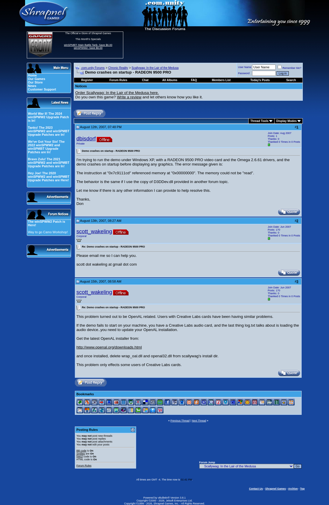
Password (244, 73)
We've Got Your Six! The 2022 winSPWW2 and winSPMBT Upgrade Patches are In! (46, 147)
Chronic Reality (118, 67)
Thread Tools (259, 121)
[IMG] (79, 456)
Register (87, 80)
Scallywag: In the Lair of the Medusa (155, 67)
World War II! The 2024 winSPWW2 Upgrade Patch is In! (48, 117)
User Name (244, 67)
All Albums (169, 80)
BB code (81, 450)
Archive (293, 488)
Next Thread (199, 420)
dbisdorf (86, 138)
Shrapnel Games (275, 488)
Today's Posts (260, 80)
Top (302, 488)
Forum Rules (84, 465)
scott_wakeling (94, 231)
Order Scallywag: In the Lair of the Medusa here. (117, 92)
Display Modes (286, 121)
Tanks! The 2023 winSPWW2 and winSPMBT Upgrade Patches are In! (48, 131)
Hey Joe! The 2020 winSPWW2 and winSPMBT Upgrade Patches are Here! (48, 176)
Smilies (80, 453)
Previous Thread (180, 420)
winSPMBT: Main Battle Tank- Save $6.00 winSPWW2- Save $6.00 (88, 46)
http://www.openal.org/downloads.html (109, 347)
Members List (221, 80)
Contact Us (256, 488)
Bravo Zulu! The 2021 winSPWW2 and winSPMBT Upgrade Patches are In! (48, 162)
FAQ (194, 80)
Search (291, 80)
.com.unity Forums (93, 67)
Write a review (129, 97)
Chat (145, 80)
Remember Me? (289, 68)
